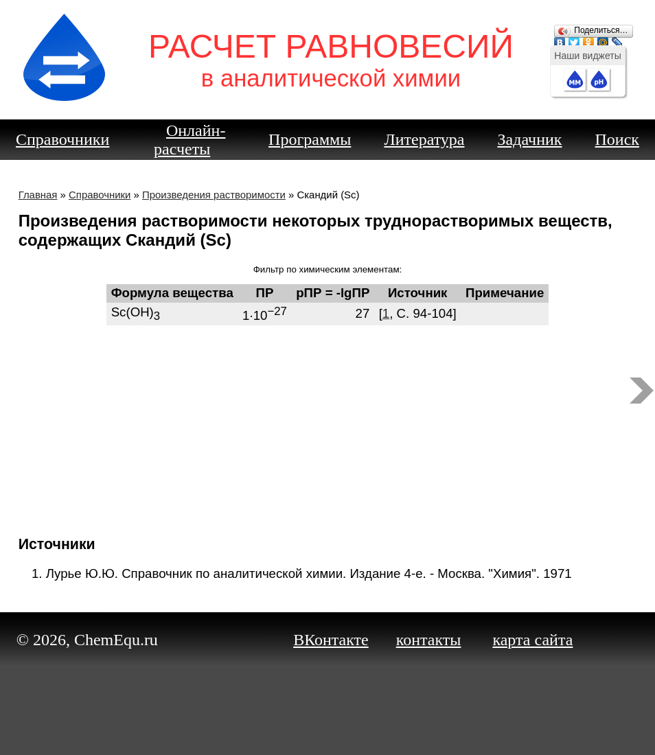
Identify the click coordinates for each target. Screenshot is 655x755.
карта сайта (532, 640)
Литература (424, 139)
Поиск (617, 139)
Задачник (530, 139)
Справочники (62, 139)
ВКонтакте (331, 640)
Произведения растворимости (214, 194)
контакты (428, 640)
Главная (38, 194)
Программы (309, 139)
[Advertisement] (327, 425)
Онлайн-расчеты (189, 139)
